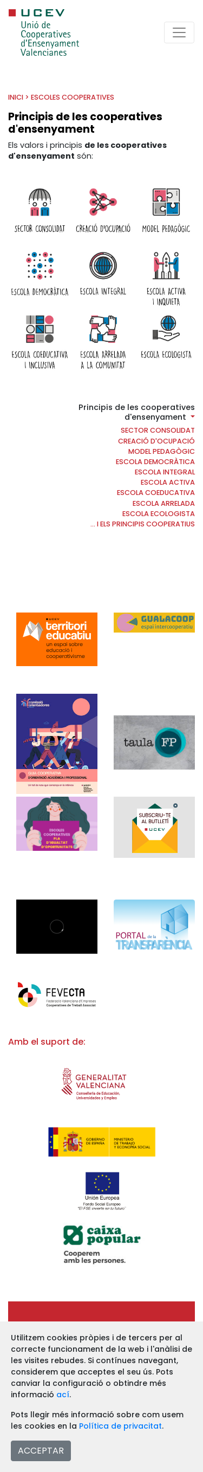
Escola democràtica (155, 461)
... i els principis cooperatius (142, 524)
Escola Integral (165, 472)
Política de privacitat (120, 1426)
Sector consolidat (158, 430)
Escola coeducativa (156, 492)
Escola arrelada (164, 503)
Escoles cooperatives (72, 97)
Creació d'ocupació (156, 441)
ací (62, 1394)
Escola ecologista (158, 513)
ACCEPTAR (41, 1450)
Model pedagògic (161, 451)
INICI (15, 97)
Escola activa (168, 482)
